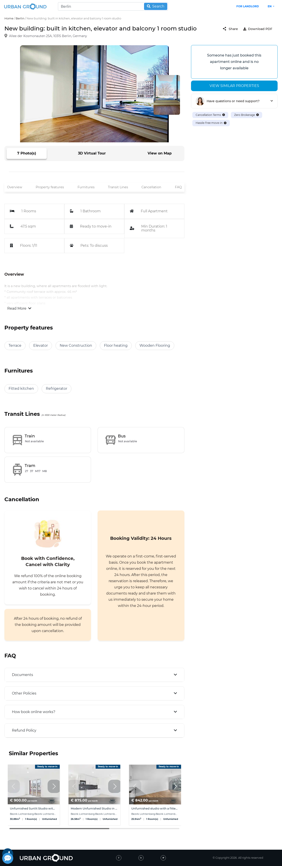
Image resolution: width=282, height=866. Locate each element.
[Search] (113, 6)
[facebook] (118, 857)
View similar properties (234, 86)
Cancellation (151, 187)
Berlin (20, 18)
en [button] (270, 6)
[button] (54, 786)
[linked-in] (141, 857)
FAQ (178, 187)
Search (155, 6)
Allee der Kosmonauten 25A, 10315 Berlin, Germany (48, 36)
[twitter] (163, 857)
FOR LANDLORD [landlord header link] (247, 6)
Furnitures (86, 187)
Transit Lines (118, 187)
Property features (50, 187)
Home (8, 18)
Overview (14, 187)
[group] (34, 795)
